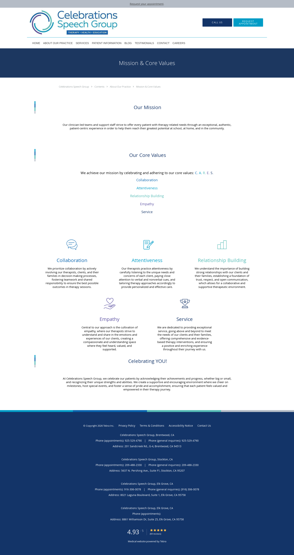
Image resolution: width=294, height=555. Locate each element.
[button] (248, 22)
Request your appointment (147, 4)
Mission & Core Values (148, 86)
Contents (99, 86)
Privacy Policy (126, 425)
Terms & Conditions (152, 425)
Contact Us (204, 425)
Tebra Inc (108, 425)
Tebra (163, 541)
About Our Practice (120, 86)
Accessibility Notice (181, 425)
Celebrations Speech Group (74, 86)
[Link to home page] (68, 22)
